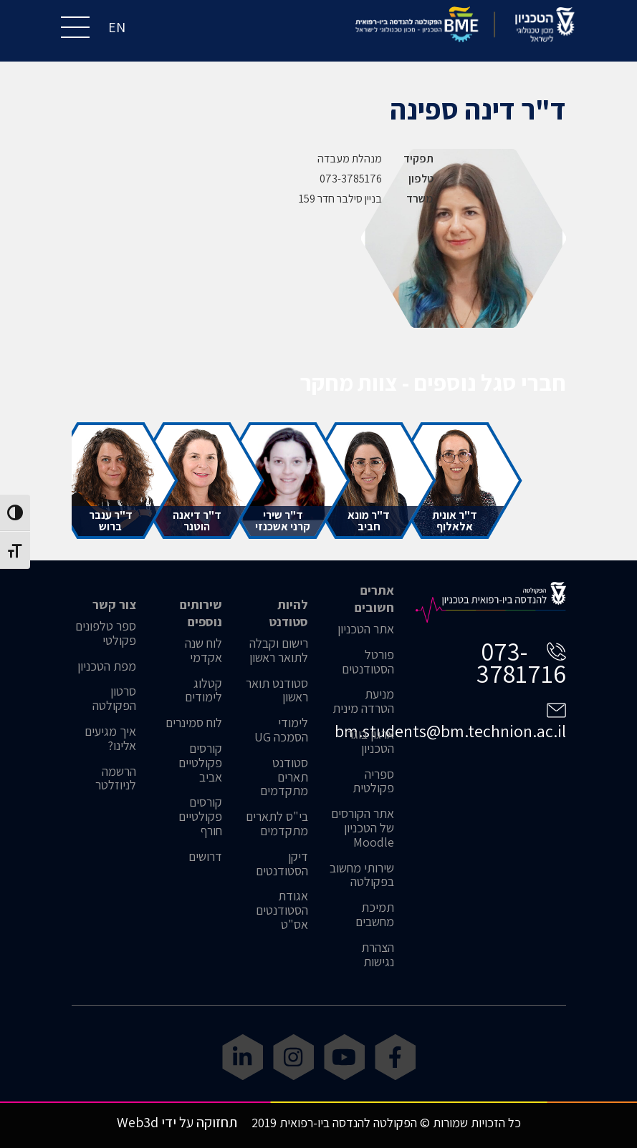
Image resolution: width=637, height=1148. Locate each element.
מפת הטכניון (106, 666)
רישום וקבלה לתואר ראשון (278, 650)
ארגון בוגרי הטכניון (369, 741)
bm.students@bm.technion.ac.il (450, 730)
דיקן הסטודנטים (282, 864)
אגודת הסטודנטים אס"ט (282, 910)
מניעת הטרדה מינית (363, 701)
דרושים (205, 857)
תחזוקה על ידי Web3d (177, 1122)
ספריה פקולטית (373, 781)
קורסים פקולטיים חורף (200, 816)
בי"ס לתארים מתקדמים (277, 823)
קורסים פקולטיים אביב (200, 762)
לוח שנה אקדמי (203, 650)
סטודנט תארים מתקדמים (284, 777)
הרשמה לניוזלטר (115, 778)
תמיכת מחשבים (374, 914)
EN (116, 27)
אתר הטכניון (365, 629)
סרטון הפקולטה (114, 698)
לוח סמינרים (194, 723)
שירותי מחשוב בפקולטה (362, 875)
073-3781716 (521, 662)
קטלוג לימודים (203, 690)
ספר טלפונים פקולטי (105, 633)
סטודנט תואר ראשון (277, 690)
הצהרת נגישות (377, 954)
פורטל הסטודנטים (368, 662)
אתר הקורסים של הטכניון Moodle (362, 828)
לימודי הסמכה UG (281, 730)
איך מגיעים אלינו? (110, 738)
